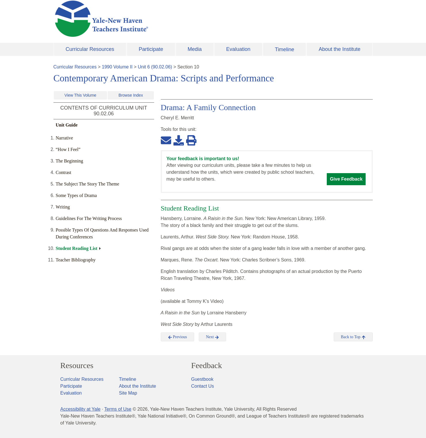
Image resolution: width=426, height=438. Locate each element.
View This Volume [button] (80, 95)
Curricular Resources (90, 49)
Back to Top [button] (353, 337)
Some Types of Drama (76, 195)
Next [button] (212, 337)
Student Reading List (77, 248)
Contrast (63, 172)
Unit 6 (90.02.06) (155, 66)
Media (195, 49)
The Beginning (69, 160)
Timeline (284, 49)
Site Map (128, 393)
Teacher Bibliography (76, 259)
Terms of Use (117, 409)
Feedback (206, 365)
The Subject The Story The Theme (87, 183)
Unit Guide (67, 125)
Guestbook (202, 379)
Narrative (64, 137)
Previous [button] (177, 337)
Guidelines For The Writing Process (89, 218)
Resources (76, 365)
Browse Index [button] (131, 95)
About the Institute (339, 49)
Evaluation (238, 49)
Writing (63, 206)
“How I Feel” (68, 149)
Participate (151, 49)
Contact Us (202, 386)
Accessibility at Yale (80, 409)
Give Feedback (346, 179)
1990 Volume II (117, 66)
